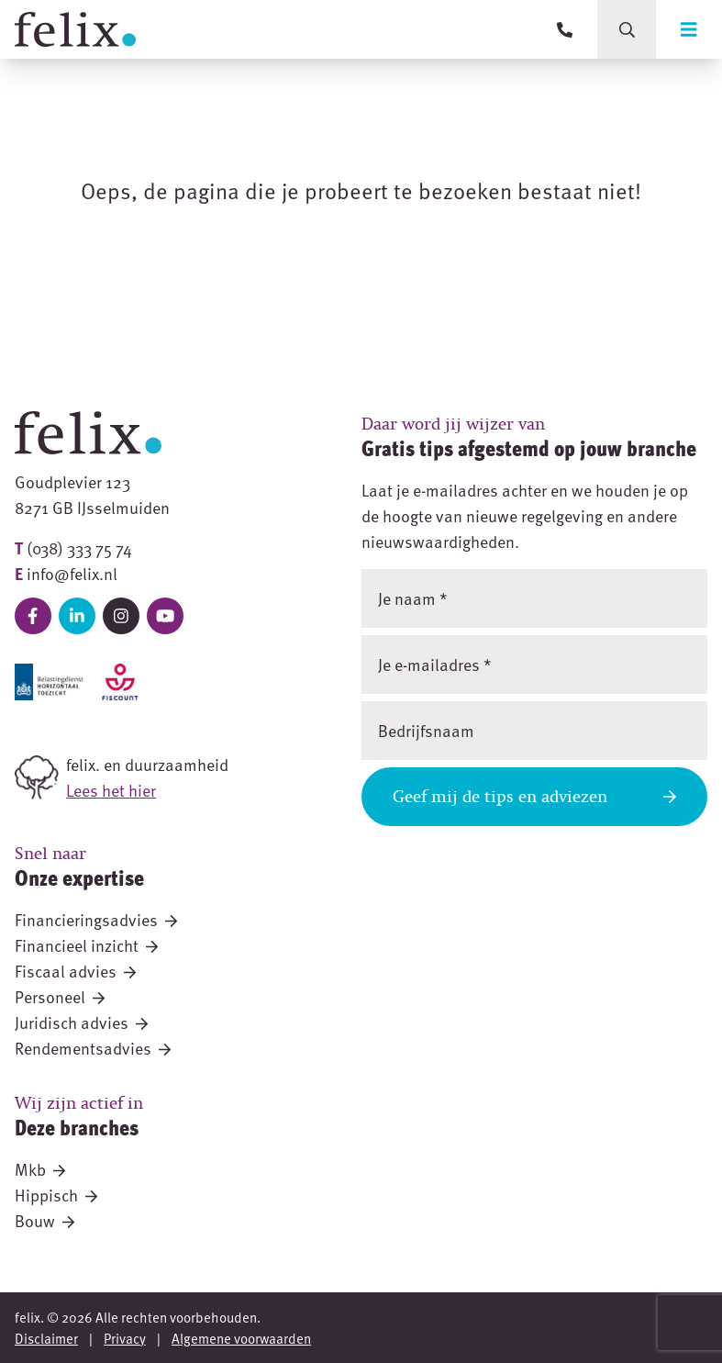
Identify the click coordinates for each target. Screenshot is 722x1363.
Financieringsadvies (96, 919)
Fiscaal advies (75, 970)
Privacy (125, 1337)
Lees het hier (111, 789)
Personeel (60, 996)
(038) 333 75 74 (79, 547)
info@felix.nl (72, 573)
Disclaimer (46, 1337)
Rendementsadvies (93, 1047)
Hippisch (56, 1194)
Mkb (40, 1168)
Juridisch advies (81, 1022)
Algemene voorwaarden (241, 1337)
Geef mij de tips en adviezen (535, 797)
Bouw (44, 1220)
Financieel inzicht (86, 944)
